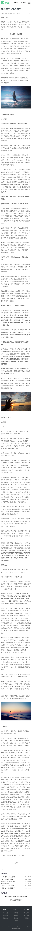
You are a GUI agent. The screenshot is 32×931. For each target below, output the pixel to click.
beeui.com (12, 927)
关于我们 (16, 913)
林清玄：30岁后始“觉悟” (8, 888)
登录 (7, 896)
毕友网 (16, 927)
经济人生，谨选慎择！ (8, 885)
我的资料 (5, 915)
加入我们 (16, 920)
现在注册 (24, 896)
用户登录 (23, 2)
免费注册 (16, 2)
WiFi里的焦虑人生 (7, 883)
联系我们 (16, 915)
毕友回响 (26, 915)
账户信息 (5, 913)
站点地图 (16, 918)
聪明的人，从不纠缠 (7, 879)
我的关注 (5, 918)
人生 (3, 869)
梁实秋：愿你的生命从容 (8, 881)
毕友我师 (26, 913)
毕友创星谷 (27, 918)
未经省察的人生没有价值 (8, 877)
